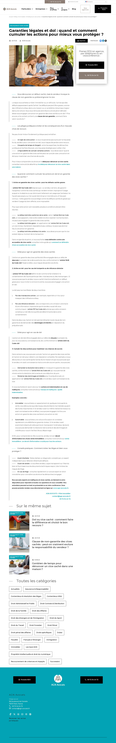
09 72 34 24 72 (55, 2)
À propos (64, 9)
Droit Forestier (35, 625)
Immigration (51, 640)
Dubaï (59, 632)
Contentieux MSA (54, 596)
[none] (95, 2)
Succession (55, 661)
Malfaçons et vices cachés (33, 16)
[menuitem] (95, 2)
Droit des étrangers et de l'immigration (27, 618)
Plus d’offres (53, 9)
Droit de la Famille (18, 611)
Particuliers (26, 9)
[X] (106, 41)
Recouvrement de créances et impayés (28, 661)
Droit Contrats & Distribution (52, 603)
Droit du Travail (17, 625)
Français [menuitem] (90, 1)
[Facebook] (101, 41)
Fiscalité (14, 640)
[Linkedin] (103, 41)
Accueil (11, 16)
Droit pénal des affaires (21, 632)
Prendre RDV (104, 8)
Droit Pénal (52, 625)
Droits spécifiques (43, 632)
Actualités (15, 589)
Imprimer (82, 41)
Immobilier (22, 16)
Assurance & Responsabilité (36, 589)
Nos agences (85, 9)
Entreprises (40, 9)
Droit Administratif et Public (23, 603)
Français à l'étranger (32, 640)
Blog (74, 9)
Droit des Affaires (39, 611)
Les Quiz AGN (31, 647)
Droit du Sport (56, 618)
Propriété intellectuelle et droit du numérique (30, 654)
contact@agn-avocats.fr (61, 496)
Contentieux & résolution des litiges (26, 596)
